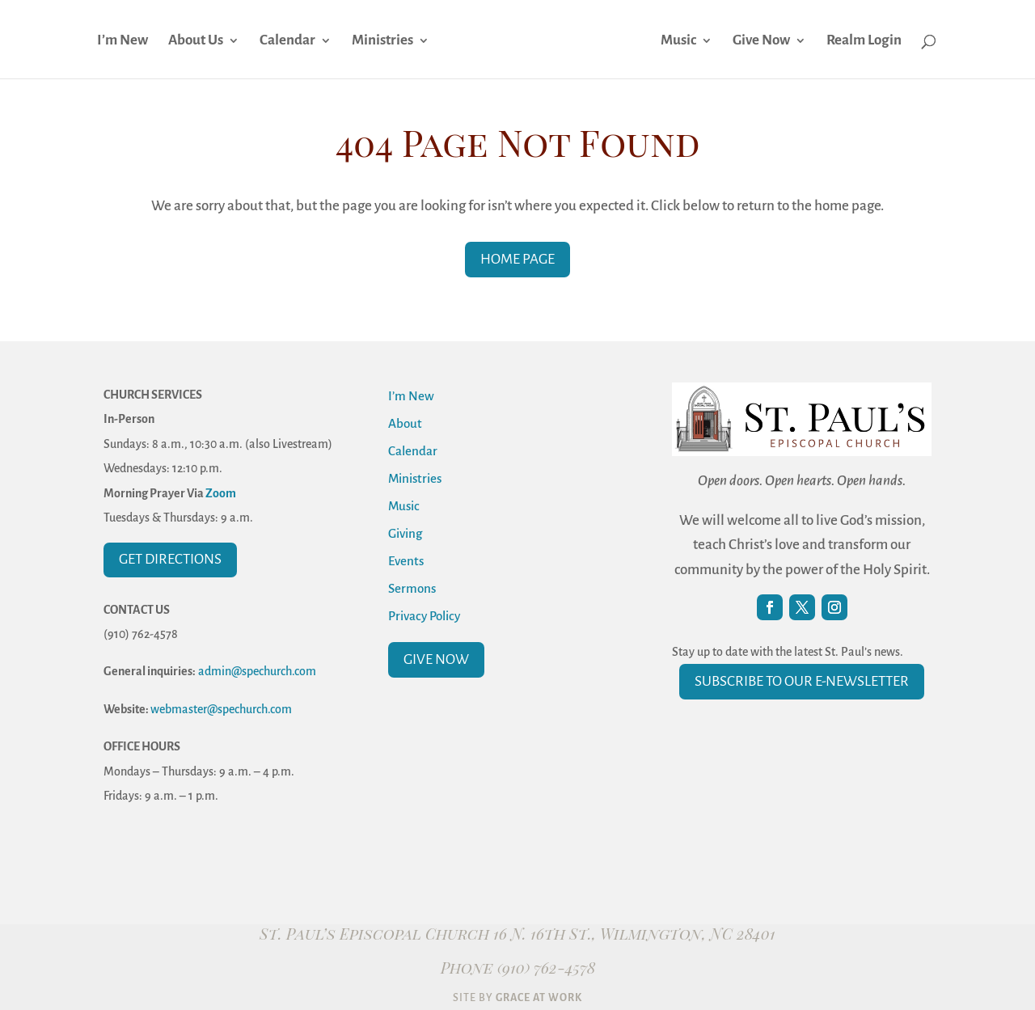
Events (406, 561)
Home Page (517, 259)
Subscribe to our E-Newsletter (802, 681)
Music (678, 41)
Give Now (761, 41)
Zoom (220, 493)
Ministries (382, 41)
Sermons (412, 588)
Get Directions (170, 559)
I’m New (122, 41)
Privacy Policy (424, 616)
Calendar (287, 41)
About (405, 423)
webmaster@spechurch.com (221, 709)
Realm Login (864, 41)
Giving (405, 533)
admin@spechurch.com (257, 671)
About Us (195, 41)
